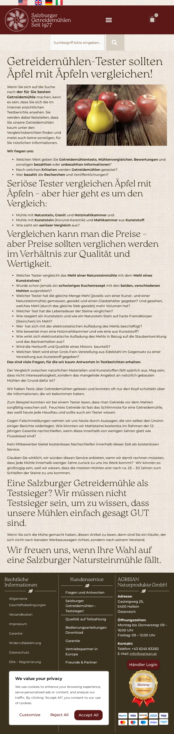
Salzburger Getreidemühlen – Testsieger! (80, 606)
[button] (109, 20)
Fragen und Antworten (84, 592)
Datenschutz (19, 652)
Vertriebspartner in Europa (81, 651)
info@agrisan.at (143, 654)
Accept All (89, 715)
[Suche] (115, 42)
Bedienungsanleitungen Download (86, 630)
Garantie (15, 633)
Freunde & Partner (81, 662)
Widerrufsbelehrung (25, 643)
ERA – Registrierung (25, 662)
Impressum (18, 624)
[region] (59, 698)
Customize (29, 715)
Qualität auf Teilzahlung (85, 619)
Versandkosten (20, 614)
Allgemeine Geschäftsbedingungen (27, 602)
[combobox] (77, 42)
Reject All (59, 715)
